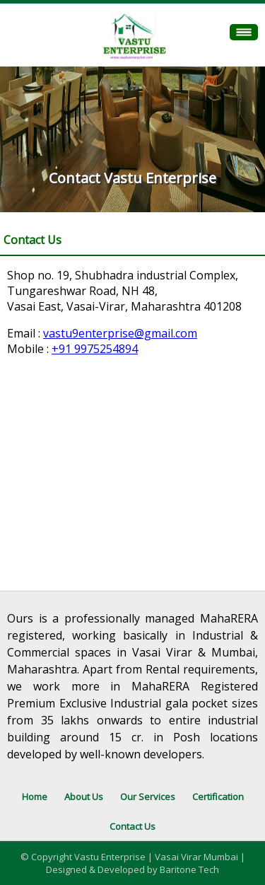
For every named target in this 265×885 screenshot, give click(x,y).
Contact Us (132, 826)
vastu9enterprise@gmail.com (120, 333)
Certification (218, 796)
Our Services (147, 796)
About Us (83, 796)
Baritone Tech (189, 869)
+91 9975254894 (95, 349)
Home (34, 796)
